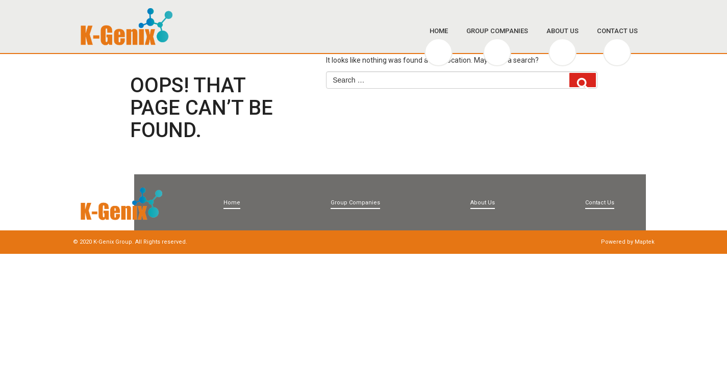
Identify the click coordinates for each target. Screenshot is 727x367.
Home (439, 31)
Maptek (645, 242)
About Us (562, 31)
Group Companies (497, 31)
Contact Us (617, 31)
